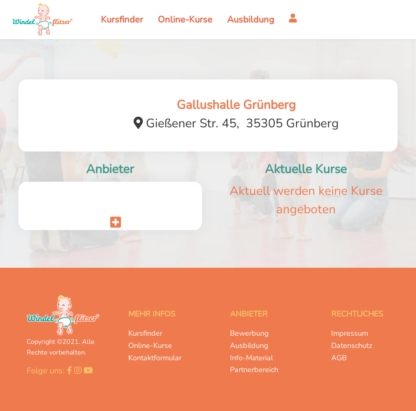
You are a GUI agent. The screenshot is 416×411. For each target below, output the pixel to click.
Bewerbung (249, 333)
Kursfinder (145, 333)
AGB (339, 358)
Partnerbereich (254, 370)
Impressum (349, 333)
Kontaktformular (155, 358)
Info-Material (251, 358)
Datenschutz (351, 345)
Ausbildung (249, 345)
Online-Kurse (150, 345)
